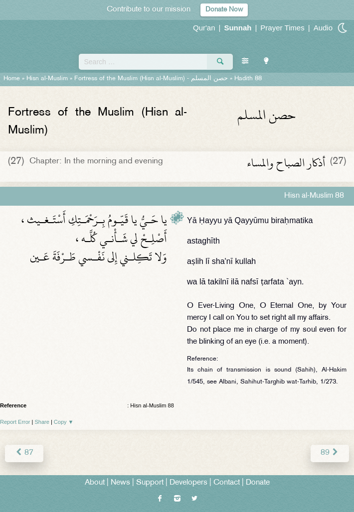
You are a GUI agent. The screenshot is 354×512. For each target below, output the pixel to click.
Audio (323, 27)
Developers (188, 483)
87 (24, 453)
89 (330, 453)
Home (11, 79)
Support (150, 483)
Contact (226, 483)
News (120, 483)
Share (42, 422)
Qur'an (204, 27)
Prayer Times (282, 27)
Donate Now (224, 9)
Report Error (15, 422)
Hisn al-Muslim (47, 79)
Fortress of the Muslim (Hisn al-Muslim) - (151, 79)
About (95, 483)
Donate (258, 483)
